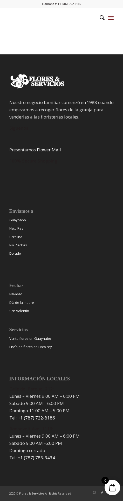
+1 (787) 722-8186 (36, 418)
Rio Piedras (18, 245)
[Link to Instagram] (94, 492)
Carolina (16, 236)
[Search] (99, 18)
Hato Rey (16, 228)
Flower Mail (49, 150)
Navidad (16, 294)
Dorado (15, 253)
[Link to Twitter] (102, 492)
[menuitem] (99, 18)
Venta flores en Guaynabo (30, 338)
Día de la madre (21, 302)
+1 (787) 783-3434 (36, 458)
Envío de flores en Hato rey (30, 346)
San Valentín (19, 310)
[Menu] (111, 18)
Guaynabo (17, 220)
